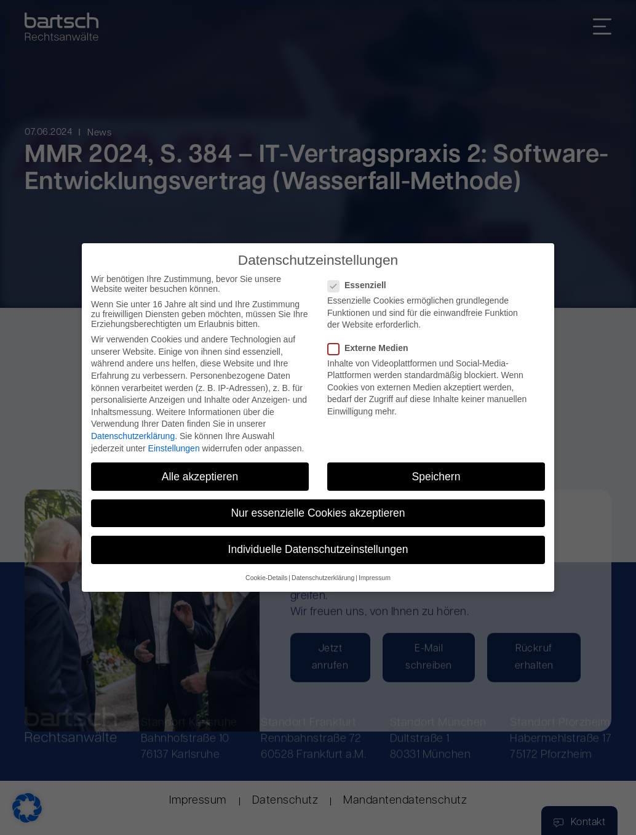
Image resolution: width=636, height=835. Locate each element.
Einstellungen (174, 448)
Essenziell (360, 286)
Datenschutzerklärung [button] (323, 578)
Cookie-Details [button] (266, 578)
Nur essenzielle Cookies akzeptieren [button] (318, 513)
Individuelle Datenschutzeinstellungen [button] (318, 549)
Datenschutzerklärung (133, 436)
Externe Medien (371, 348)
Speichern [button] (436, 476)
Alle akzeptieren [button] (200, 476)
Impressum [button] (375, 578)
